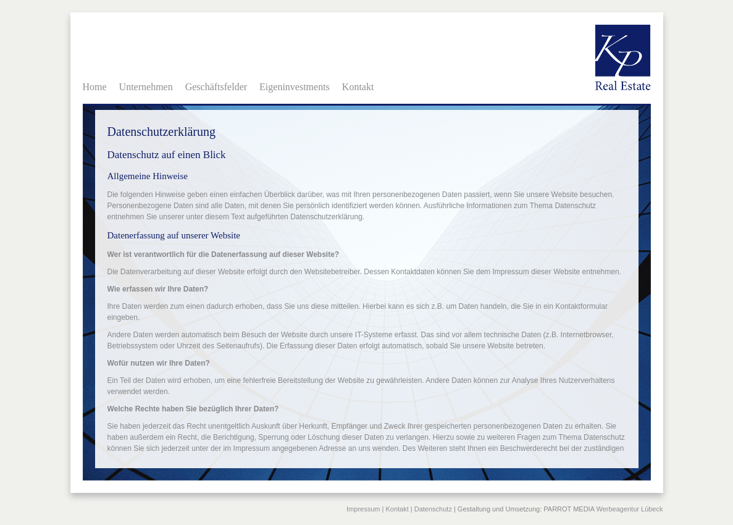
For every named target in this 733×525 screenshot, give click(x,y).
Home (95, 87)
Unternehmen (146, 87)
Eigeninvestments (294, 87)
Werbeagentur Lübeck (629, 509)
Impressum (363, 509)
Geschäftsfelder (216, 87)
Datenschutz (433, 509)
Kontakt (358, 87)
